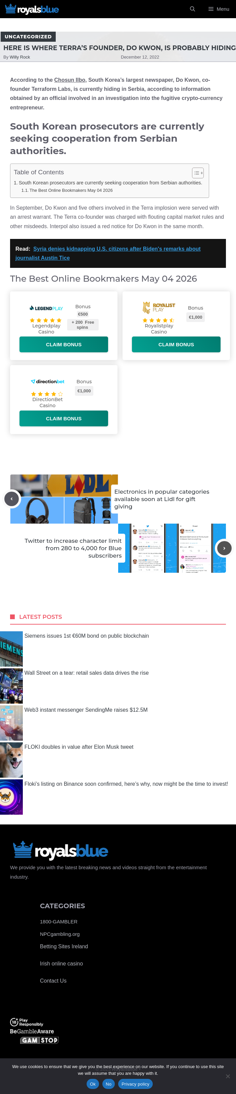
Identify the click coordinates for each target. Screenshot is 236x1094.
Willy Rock (20, 57)
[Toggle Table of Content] (194, 173)
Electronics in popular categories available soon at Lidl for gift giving (161, 499)
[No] (227, 1076)
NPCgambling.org (60, 934)
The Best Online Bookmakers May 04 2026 (71, 190)
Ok (93, 1084)
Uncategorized (28, 37)
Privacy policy (135, 1084)
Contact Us (53, 981)
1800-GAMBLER (59, 921)
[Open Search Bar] (192, 9)
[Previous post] (11, 498)
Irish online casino (61, 963)
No (108, 1084)
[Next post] (224, 548)
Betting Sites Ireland (64, 946)
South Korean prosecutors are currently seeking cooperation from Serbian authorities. (110, 182)
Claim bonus (64, 344)
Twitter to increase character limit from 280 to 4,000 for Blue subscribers (73, 548)
